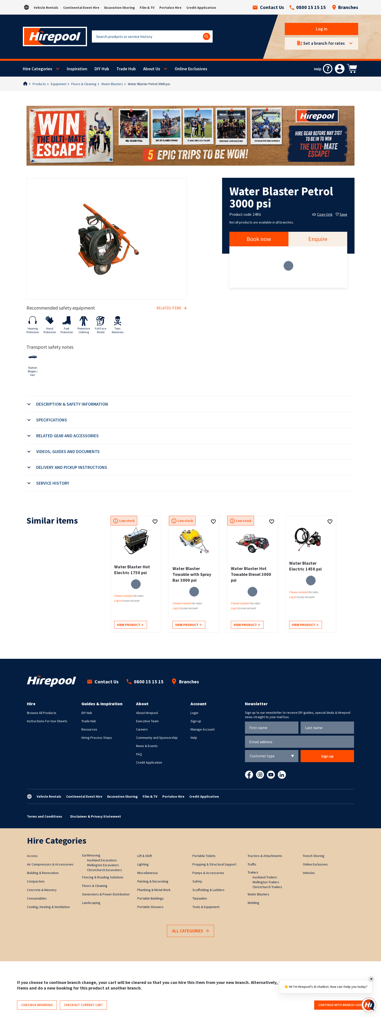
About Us (151, 68)
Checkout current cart (83, 1005)
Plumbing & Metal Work (154, 890)
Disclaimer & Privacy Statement (95, 816)
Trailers (253, 872)
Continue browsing (37, 1005)
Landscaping (91, 903)
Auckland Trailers (264, 877)
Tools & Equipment (205, 907)
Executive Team (147, 721)
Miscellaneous (147, 873)
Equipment (58, 84)
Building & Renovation (43, 873)
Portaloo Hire (170, 7)
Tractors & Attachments (265, 856)
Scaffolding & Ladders (208, 890)
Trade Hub (126, 68)
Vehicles (309, 873)
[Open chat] (369, 1005)
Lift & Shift (144, 856)
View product (130, 625)
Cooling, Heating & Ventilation (48, 907)
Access (32, 856)
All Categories (190, 931)
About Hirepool (147, 713)
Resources (89, 729)
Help (193, 737)
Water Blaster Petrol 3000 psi (149, 84)
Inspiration (77, 68)
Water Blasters (112, 84)
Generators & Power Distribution (106, 894)
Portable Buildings (150, 898)
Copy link (322, 214)
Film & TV (147, 7)
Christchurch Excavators (104, 870)
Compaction (35, 881)
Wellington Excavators (103, 865)
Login (194, 713)
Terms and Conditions (44, 816)
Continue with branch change (342, 1005)
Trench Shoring (313, 856)
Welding (253, 903)
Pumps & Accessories (208, 873)
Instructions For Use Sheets (47, 721)
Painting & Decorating (152, 881)
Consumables (37, 898)
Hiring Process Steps (96, 737)
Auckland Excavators (102, 860)
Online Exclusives (191, 68)
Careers (142, 729)
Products (39, 84)
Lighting (143, 864)
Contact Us (268, 7)
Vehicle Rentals (46, 7)
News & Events (147, 746)
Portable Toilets (204, 856)
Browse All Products (41, 713)
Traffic (252, 864)
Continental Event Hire (81, 7)
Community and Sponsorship (157, 737)
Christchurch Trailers (267, 887)
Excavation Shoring (119, 7)
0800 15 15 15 (307, 7)
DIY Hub (102, 68)
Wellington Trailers (265, 882)
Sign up (195, 721)
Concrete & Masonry (42, 890)
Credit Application (201, 7)
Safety (197, 881)
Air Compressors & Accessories (50, 864)
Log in (321, 29)
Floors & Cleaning (83, 84)
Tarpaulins (199, 898)
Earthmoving (91, 855)
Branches (345, 7)
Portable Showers (150, 907)
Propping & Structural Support (214, 864)
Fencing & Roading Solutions (102, 877)
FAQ (139, 754)
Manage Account (202, 729)
